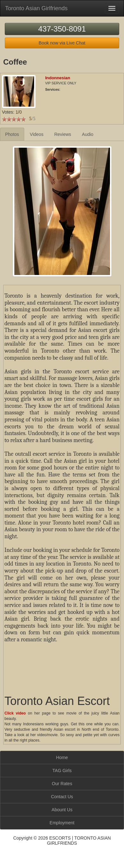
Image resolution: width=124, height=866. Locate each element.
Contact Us (62, 796)
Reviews (62, 134)
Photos (12, 134)
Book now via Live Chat (62, 43)
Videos (37, 134)
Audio (87, 134)
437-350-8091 (62, 29)
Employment (62, 822)
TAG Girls (61, 770)
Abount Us (62, 809)
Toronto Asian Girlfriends (36, 8)
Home (62, 757)
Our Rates (62, 783)
